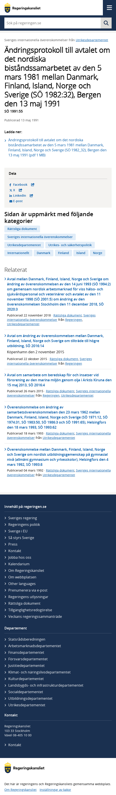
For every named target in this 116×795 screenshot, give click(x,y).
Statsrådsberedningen (26, 639)
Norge (97, 253)
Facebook (42, 184)
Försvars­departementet (28, 659)
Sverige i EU (18, 531)
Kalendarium (19, 564)
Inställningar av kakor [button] (55, 790)
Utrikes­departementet (26, 705)
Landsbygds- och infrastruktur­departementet (45, 685)
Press (13, 544)
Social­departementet (25, 691)
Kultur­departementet (26, 678)
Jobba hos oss (19, 557)
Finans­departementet (26, 652)
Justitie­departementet (26, 665)
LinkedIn (42, 195)
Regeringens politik (24, 524)
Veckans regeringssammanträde (35, 616)
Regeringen (73, 320)
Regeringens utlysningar (28, 596)
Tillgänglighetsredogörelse (30, 610)
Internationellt (18, 253)
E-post (34, 201)
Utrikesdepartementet (92, 40)
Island (80, 253)
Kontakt (14, 550)
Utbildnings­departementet (30, 698)
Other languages (22, 583)
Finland (63, 253)
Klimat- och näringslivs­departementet (39, 672)
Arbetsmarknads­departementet (34, 645)
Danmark (43, 253)
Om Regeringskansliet (26, 570)
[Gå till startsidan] (22, 8)
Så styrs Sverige (21, 537)
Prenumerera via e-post (27, 590)
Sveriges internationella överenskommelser (40, 237)
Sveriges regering (22, 518)
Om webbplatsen (22, 577)
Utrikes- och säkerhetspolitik (70, 245)
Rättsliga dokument (22, 229)
